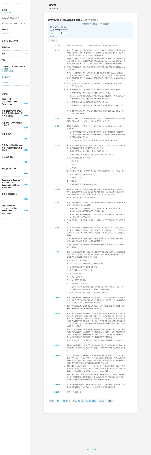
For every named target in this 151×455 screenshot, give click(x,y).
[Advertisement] (90, 429)
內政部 (51, 401)
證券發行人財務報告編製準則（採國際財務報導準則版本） (12, 147)
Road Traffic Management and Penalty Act (9, 101)
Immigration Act (9, 168)
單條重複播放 (104, 24)
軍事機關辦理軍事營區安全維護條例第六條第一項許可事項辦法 (12, 113)
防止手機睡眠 (61, 27)
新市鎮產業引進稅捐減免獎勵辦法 (84, 401)
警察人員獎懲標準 (9, 194)
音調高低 (51, 33)
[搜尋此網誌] (15, 33)
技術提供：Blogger (90, 449)
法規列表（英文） (8, 71)
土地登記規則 (7, 157)
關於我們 (5, 83)
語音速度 (51, 30)
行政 (57, 401)
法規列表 (5, 69)
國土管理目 (66, 401)
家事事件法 (6, 134)
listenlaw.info (6, 13)
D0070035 (110, 401)
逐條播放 (94, 24)
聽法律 (52, 5)
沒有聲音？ (6, 77)
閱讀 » (26, 104)
